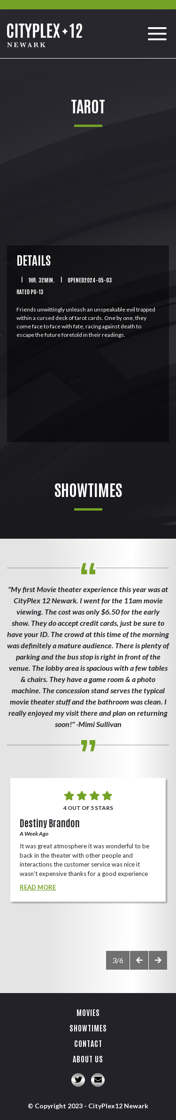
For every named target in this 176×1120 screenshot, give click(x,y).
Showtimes (88, 1027)
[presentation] (139, 960)
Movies (88, 1012)
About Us (88, 1058)
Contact (88, 1043)
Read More (38, 887)
